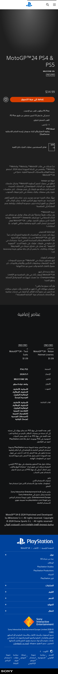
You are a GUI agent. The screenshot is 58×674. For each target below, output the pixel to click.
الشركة (51, 574)
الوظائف (51, 562)
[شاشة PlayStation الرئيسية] (29, 4)
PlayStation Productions (44, 570)
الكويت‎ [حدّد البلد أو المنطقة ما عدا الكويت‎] (46, 651)
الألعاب (36, 548)
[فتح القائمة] (54, 4)
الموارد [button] (29, 604)
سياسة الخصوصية (41, 656)
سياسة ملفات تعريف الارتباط (15, 659)
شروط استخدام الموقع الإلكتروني (32, 659)
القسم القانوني (51, 656)
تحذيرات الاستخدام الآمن (42, 480)
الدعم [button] (29, 598)
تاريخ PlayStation (47, 578)
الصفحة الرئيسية (48, 548)
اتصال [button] (29, 610)
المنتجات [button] (29, 585)
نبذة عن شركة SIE (47, 559)
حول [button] (29, 554)
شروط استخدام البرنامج (7, 658)
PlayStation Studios (45, 566)
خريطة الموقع (23, 656)
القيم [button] (29, 591)
